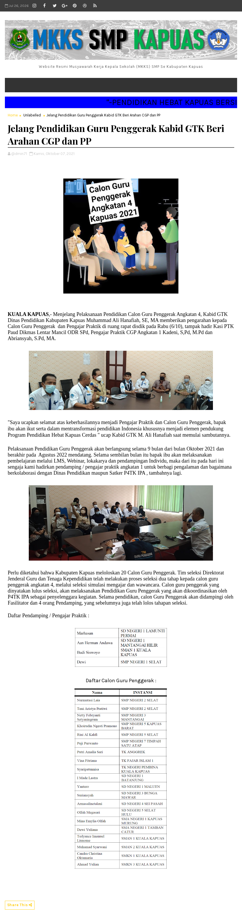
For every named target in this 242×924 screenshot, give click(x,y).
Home (13, 115)
